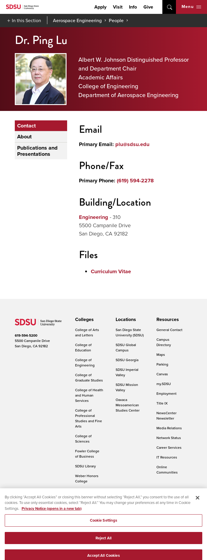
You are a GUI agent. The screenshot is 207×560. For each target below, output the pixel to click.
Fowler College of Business (87, 453)
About (24, 136)
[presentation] (83, 319)
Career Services (169, 447)
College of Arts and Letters (87, 332)
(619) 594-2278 (135, 180)
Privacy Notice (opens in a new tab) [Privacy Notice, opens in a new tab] (52, 512)
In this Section (26, 20)
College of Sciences (83, 438)
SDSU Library (85, 466)
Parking (162, 364)
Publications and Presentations (37, 151)
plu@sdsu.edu (132, 144)
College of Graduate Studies (89, 377)
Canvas (162, 373)
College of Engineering (85, 362)
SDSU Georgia (127, 359)
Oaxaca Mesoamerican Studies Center (128, 405)
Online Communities (167, 469)
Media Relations (169, 427)
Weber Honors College (86, 478)
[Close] (197, 501)
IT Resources (166, 457)
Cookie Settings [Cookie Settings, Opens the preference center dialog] (103, 524)
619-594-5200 (26, 335)
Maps (160, 354)
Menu (191, 7)
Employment (166, 393)
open (169, 7)
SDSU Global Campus (126, 347)
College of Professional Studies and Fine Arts (88, 418)
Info (133, 7)
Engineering (93, 217)
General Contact (169, 329)
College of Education (83, 347)
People (116, 20)
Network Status (168, 437)
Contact (26, 126)
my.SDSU (163, 383)
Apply (100, 7)
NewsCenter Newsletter (166, 415)
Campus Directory (163, 342)
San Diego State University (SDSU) (130, 332)
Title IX (162, 403)
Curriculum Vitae (111, 271)
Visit (117, 7)
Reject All (103, 541)
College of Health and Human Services (89, 395)
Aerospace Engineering (77, 20)
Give (148, 7)
